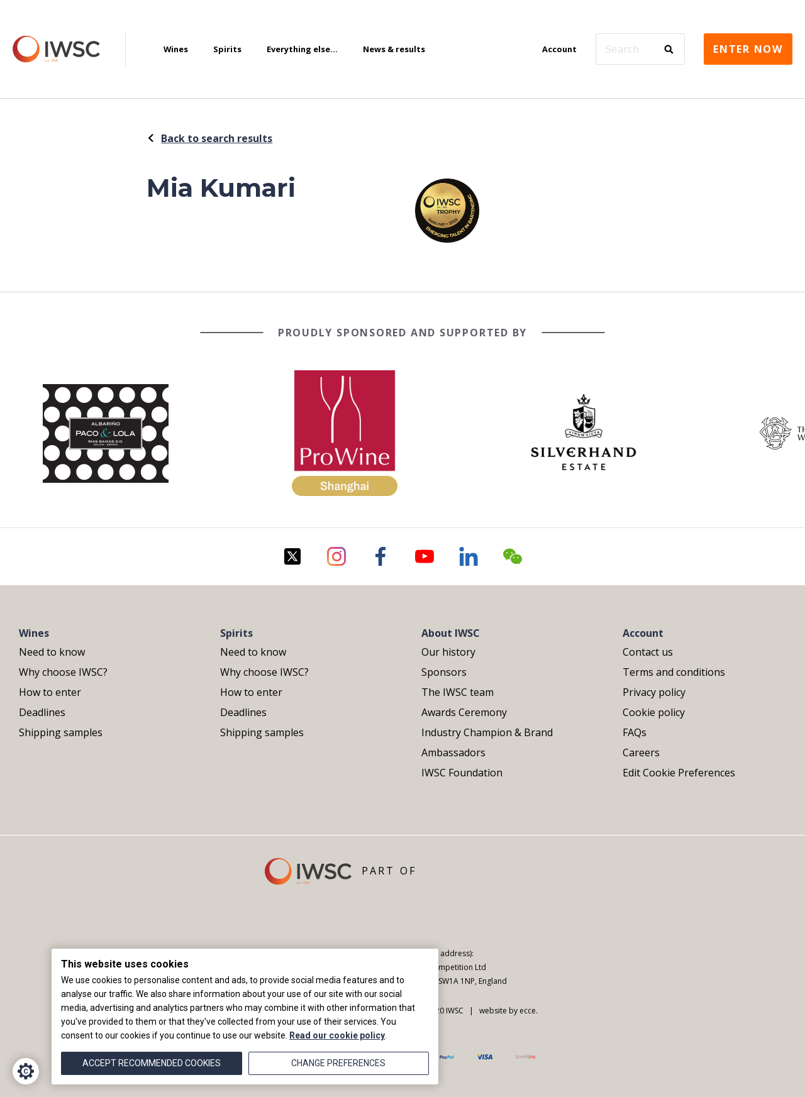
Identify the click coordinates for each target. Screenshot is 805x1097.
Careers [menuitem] (641, 752)
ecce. (528, 1010)
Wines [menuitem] (176, 49)
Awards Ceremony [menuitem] (464, 712)
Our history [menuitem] (448, 652)
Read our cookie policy (337, 1035)
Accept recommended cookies (151, 1063)
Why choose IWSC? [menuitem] (63, 672)
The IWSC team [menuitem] (457, 692)
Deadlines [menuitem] (42, 712)
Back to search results (209, 138)
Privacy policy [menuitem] (654, 692)
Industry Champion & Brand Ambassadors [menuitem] (487, 742)
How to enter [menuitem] (50, 692)
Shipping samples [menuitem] (61, 732)
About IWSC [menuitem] (450, 633)
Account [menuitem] (559, 49)
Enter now (748, 49)
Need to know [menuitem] (52, 652)
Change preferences (338, 1063)
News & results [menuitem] (394, 49)
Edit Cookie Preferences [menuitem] (679, 773)
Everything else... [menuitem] (302, 49)
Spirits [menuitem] (227, 49)
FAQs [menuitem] (635, 732)
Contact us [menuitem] (648, 652)
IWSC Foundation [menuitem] (461, 773)
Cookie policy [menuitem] (654, 712)
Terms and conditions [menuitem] (674, 672)
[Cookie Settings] (26, 1071)
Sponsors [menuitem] (444, 672)
